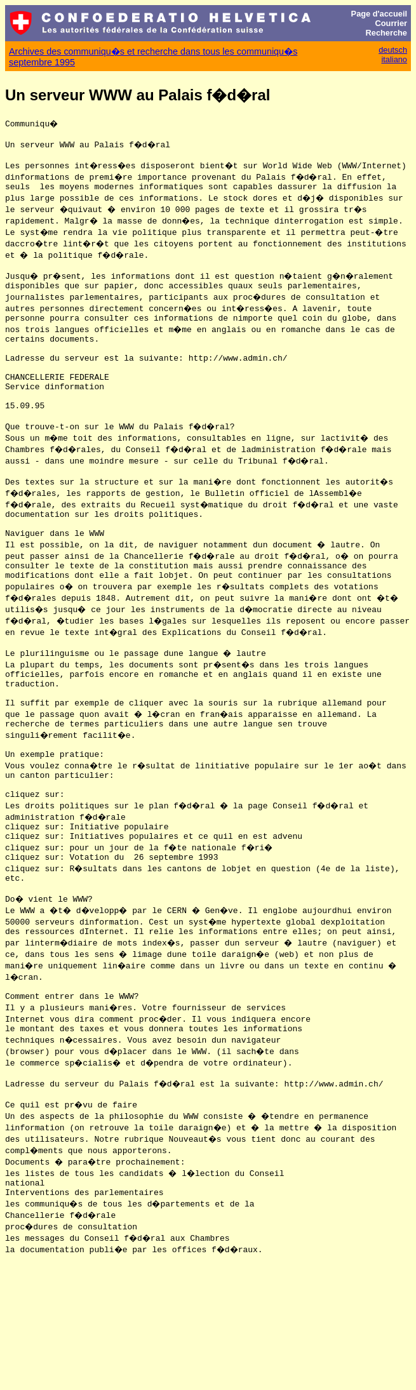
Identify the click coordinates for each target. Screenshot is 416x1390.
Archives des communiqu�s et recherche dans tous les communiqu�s (153, 51)
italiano (394, 59)
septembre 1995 (42, 62)
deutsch (393, 50)
